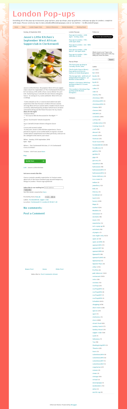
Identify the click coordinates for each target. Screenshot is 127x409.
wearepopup (97, 383)
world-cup (96, 392)
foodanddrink (34, 200)
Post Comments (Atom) (49, 274)
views (95, 373)
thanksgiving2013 (99, 345)
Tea (94, 342)
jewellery (96, 185)
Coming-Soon (97, 126)
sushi (94, 336)
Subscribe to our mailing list (34, 187)
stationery (96, 317)
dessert (95, 132)
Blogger (74, 405)
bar (94, 73)
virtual (95, 379)
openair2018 (97, 251)
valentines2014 (98, 354)
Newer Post (29, 269)
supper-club (44, 200)
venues (95, 370)
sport (94, 314)
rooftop (95, 285)
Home (16, 27)
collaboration (98, 123)
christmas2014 (98, 104)
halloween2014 (98, 173)
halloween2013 (98, 170)
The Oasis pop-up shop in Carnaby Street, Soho (78, 65)
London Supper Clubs (35, 27)
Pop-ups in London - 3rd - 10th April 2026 (80, 45)
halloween (96, 167)
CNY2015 (96, 113)
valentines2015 (98, 358)
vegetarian (97, 367)
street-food (97, 323)
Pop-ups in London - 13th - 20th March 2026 (78, 55)
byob (94, 82)
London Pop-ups (44, 13)
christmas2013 (98, 101)
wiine (94, 389)
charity (95, 95)
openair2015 (97, 245)
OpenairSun (97, 261)
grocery (96, 160)
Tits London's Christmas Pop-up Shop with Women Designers (79, 90)
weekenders (97, 386)
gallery (95, 151)
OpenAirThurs (98, 264)
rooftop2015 (97, 289)
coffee (95, 120)
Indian (95, 182)
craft (94, 129)
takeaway (96, 339)
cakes (95, 88)
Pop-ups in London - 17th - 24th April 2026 (78, 40)
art (94, 70)
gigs (94, 157)
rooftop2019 (97, 298)
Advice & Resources (52, 27)
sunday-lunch (98, 326)
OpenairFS (96, 254)
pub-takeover (97, 273)
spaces (95, 311)
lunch (95, 198)
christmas (96, 98)
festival (95, 138)
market (95, 207)
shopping (96, 304)
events (95, 135)
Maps (23, 27)
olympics (96, 232)
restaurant (96, 276)
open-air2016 (97, 242)
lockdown (96, 195)
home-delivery (98, 176)
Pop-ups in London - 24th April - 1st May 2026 (78, 36)
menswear (96, 214)
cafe (94, 85)
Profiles (95, 270)
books (95, 76)
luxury (95, 201)
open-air (96, 239)
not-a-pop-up (97, 226)
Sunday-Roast (98, 329)
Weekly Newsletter (67, 27)
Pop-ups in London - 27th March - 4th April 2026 (78, 50)
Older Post (60, 269)
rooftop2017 (97, 295)
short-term (97, 308)
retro (94, 279)
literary (95, 192)
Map (25, 155)
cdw (94, 92)
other (95, 267)
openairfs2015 (98, 257)
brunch (95, 79)
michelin (96, 217)
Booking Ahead (81, 27)
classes (95, 110)
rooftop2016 (97, 292)
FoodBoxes (97, 148)
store (94, 320)
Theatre (95, 348)
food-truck (97, 142)
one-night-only (98, 235)
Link (25, 167)
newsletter (97, 223)
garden (95, 154)
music (95, 220)
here (43, 151)
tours (94, 351)
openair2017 (97, 248)
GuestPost (96, 163)
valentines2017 (98, 361)
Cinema (95, 107)
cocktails (96, 116)
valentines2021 (98, 364)
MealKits (96, 210)
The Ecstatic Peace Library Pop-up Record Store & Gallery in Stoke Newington (79, 71)
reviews (95, 282)
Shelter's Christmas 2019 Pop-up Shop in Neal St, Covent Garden (80, 84)
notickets (96, 229)
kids (94, 189)
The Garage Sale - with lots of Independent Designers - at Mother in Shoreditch (80, 77)
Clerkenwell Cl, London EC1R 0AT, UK (44, 202)
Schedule (96, 301)
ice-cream (96, 179)
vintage (95, 376)
